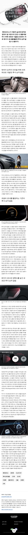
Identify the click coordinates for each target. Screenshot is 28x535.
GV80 (13, 476)
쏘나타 (18, 476)
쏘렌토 (22, 480)
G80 (4, 483)
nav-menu (14, 531)
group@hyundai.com (6, 496)
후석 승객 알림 (6, 476)
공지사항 (4, 521)
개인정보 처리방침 (18, 521)
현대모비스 (22, 24)
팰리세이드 (11, 480)
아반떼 (4, 480)
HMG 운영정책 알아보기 (7, 509)
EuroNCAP (18, 473)
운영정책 (16, 524)
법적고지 (4, 524)
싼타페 (12, 473)
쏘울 (17, 480)
